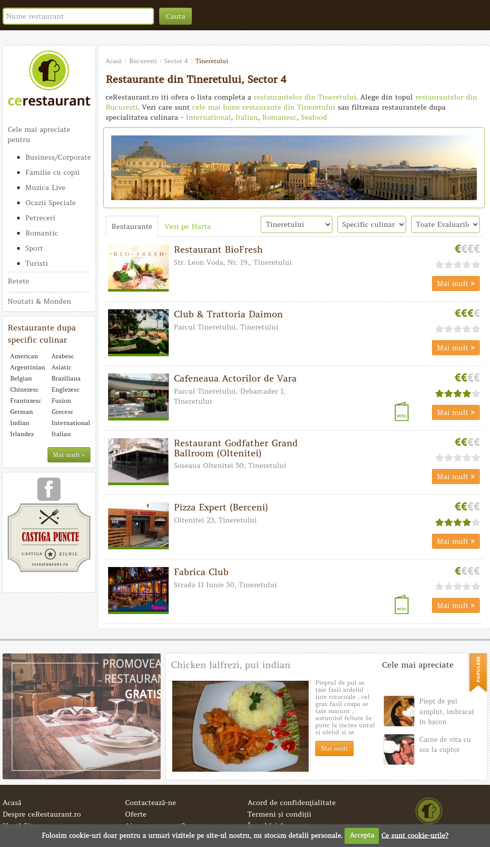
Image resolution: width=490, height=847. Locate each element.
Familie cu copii (52, 172)
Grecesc (62, 411)
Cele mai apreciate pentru (39, 134)
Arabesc (63, 356)
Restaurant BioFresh (218, 249)
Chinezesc (24, 389)
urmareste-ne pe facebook (49, 493)
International (70, 423)
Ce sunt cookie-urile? (415, 835)
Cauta (175, 16)
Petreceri (40, 217)
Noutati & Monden (39, 301)
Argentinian (27, 367)
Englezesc (66, 389)
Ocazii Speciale (50, 202)
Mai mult (456, 283)
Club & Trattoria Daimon (228, 314)
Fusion (61, 400)
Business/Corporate (57, 157)
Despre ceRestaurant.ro (42, 814)
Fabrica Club (201, 572)
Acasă (12, 802)
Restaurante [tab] (132, 226)
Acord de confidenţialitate (292, 802)
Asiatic (61, 367)
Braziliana (66, 378)
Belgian (21, 378)
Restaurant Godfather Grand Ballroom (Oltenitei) (236, 448)
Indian (19, 423)
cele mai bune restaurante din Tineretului (263, 107)
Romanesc (279, 117)
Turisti (36, 263)
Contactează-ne (150, 802)
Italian (61, 434)
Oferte (136, 814)
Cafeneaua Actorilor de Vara (235, 378)
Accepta (362, 835)
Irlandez (22, 434)
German (21, 411)
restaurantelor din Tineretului (305, 97)
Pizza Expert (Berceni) (221, 507)
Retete (18, 281)
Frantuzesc (25, 400)
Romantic (41, 233)
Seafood (314, 117)
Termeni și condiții (279, 814)
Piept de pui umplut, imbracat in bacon (446, 711)
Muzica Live (45, 187)
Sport (34, 248)
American (24, 356)
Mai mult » (69, 454)
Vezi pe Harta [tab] (188, 226)
